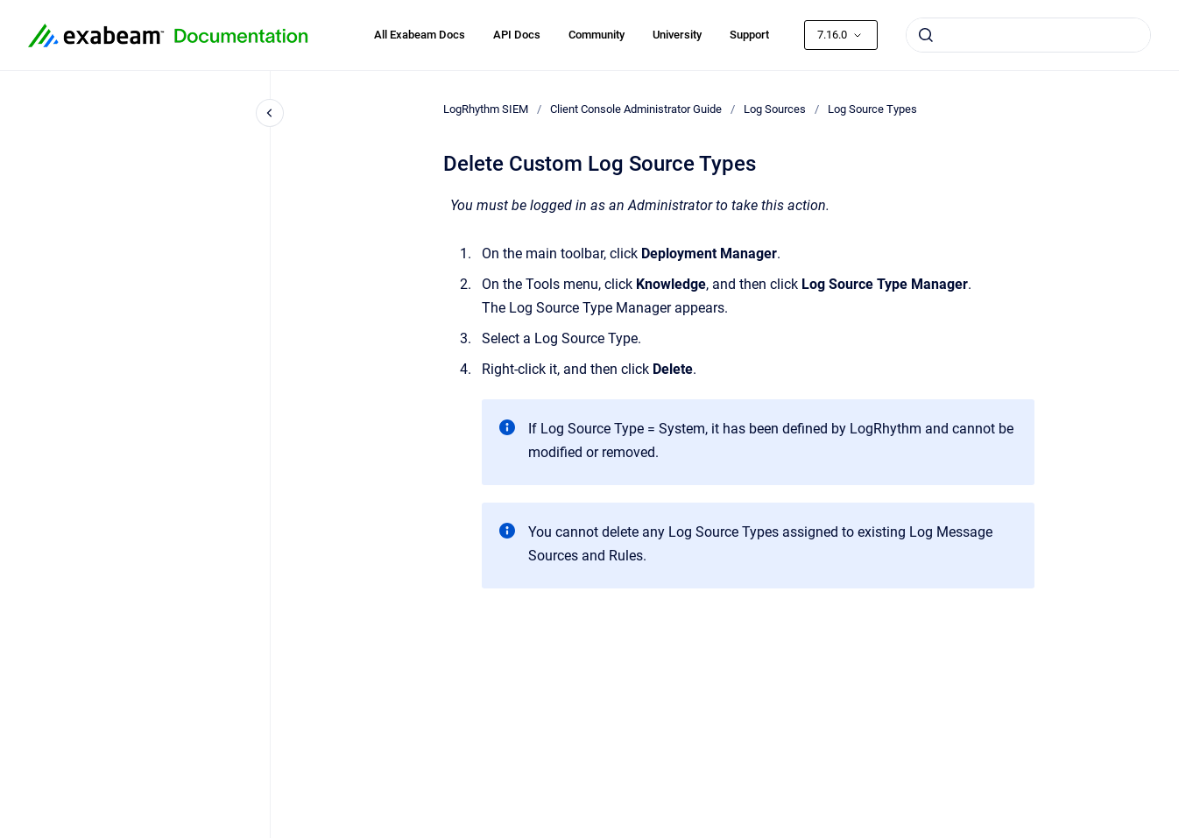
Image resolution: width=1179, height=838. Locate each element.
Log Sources (775, 109)
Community (596, 34)
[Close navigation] (270, 113)
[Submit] (926, 35)
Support (749, 34)
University (677, 34)
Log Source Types (872, 109)
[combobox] (1028, 35)
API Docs (516, 34)
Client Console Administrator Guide (636, 109)
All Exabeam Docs (419, 34)
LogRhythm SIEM (485, 109)
